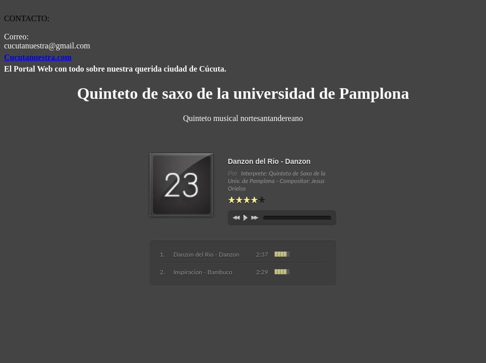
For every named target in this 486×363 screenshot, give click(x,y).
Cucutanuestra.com (38, 57)
